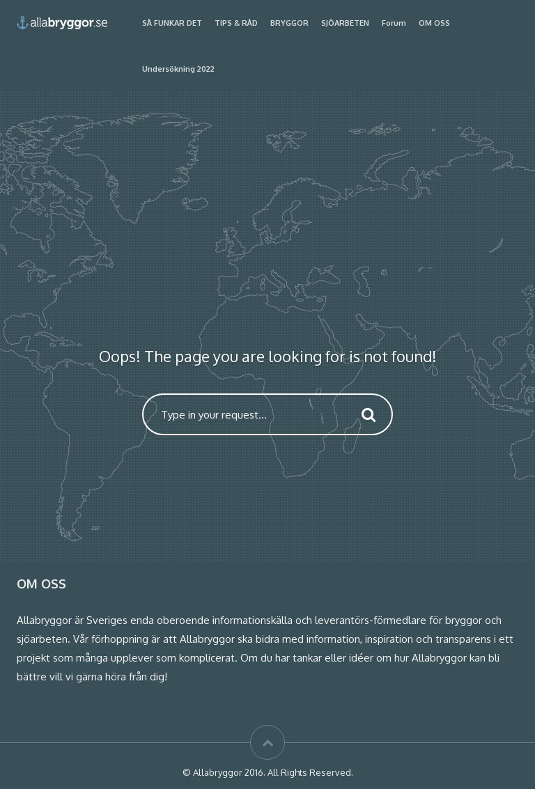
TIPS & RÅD (236, 23)
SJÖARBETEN (345, 23)
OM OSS (434, 23)
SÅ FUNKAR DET (172, 23)
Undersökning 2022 (178, 69)
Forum (394, 23)
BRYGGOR (289, 23)
